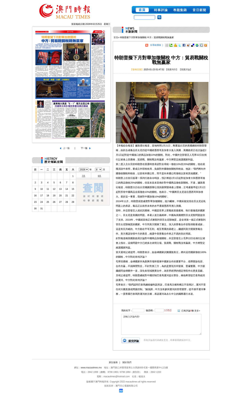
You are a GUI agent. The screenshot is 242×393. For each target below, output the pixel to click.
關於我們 (126, 362)
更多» (197, 310)
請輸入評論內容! (161, 324)
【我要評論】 (185, 69)
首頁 (116, 37)
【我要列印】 (171, 69)
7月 (83, 176)
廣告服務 (113, 362)
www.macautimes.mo (91, 367)
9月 (99, 176)
